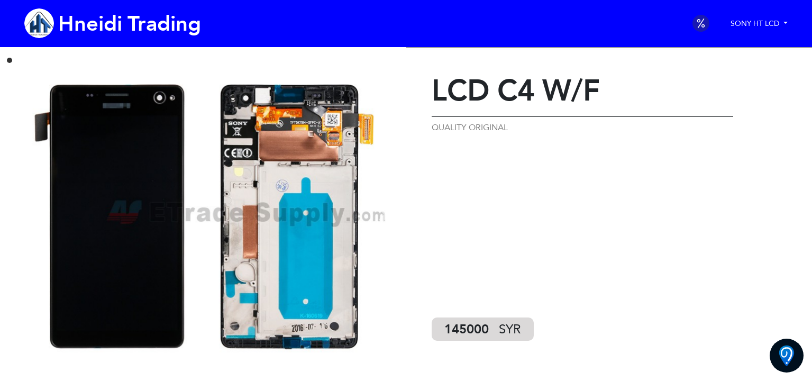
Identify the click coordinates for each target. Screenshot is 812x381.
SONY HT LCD (756, 23)
